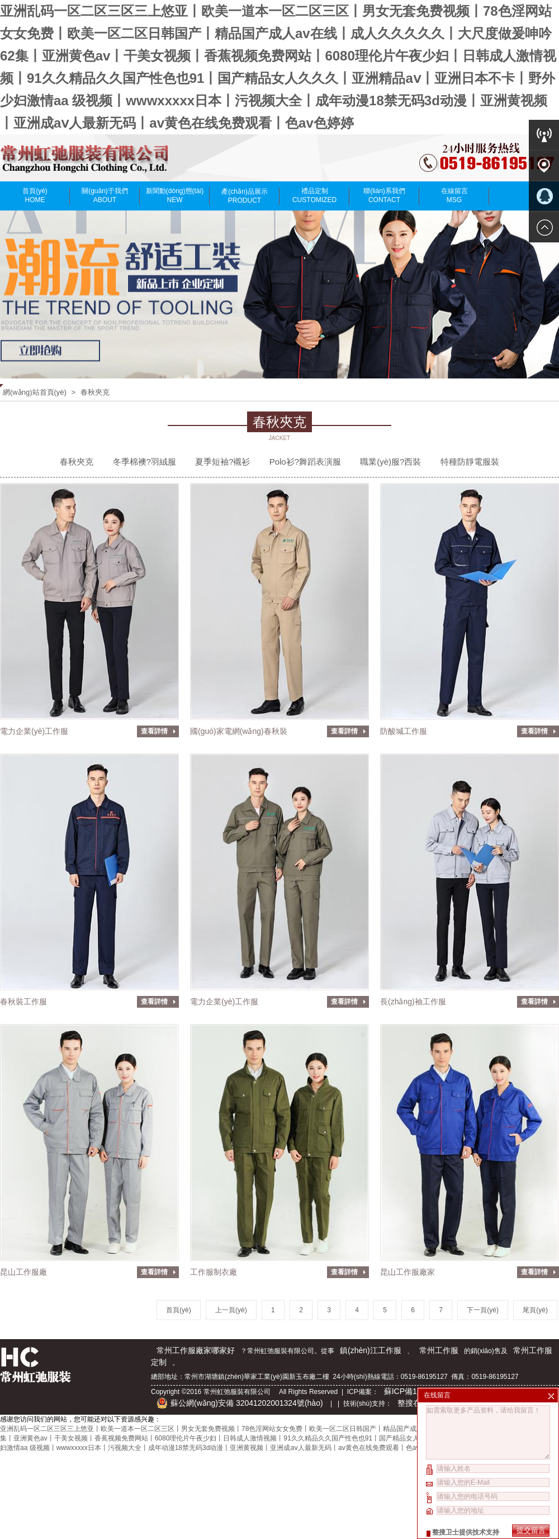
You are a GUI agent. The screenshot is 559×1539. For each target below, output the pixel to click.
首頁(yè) (35, 195)
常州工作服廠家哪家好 (196, 1350)
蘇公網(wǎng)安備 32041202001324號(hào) (240, 1403)
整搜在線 (413, 1402)
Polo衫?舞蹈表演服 (305, 461)
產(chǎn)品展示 (245, 196)
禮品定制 (314, 195)
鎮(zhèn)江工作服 (370, 1350)
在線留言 (454, 195)
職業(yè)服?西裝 (390, 461)
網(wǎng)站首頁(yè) (35, 392)
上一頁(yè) (231, 1310)
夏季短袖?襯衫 (222, 461)
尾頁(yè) (535, 1310)
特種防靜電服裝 (469, 461)
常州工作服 (438, 1350)
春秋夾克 (95, 392)
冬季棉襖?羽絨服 (144, 461)
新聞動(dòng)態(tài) (175, 195)
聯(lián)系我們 (384, 195)
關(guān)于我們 (105, 195)
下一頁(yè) (483, 1310)
